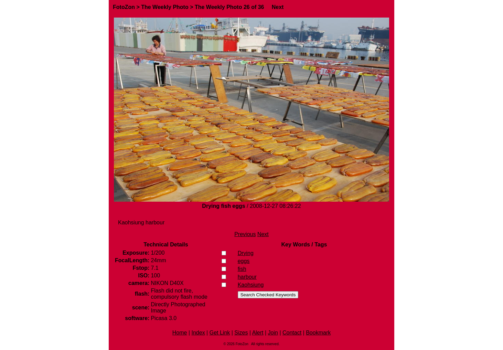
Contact (291, 333)
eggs (244, 261)
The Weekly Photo (165, 7)
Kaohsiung (251, 285)
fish (242, 269)
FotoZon (124, 7)
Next (278, 7)
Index (198, 333)
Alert (258, 333)
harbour (247, 277)
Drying (246, 253)
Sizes (241, 333)
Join (273, 333)
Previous (245, 234)
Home (179, 333)
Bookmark (318, 333)
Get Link (220, 333)
